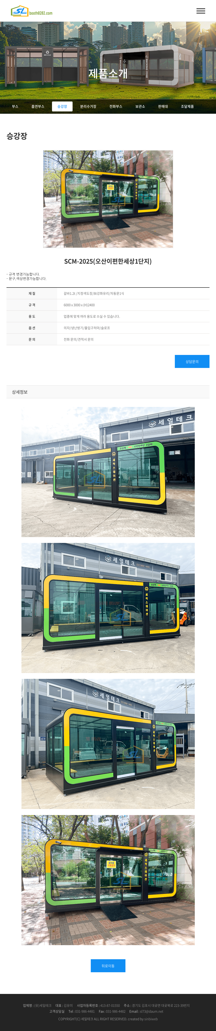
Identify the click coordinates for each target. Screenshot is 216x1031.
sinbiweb (151, 1018)
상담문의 (192, 361)
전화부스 (115, 106)
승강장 (62, 106)
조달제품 (187, 106)
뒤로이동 (108, 965)
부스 (15, 106)
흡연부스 (37, 106)
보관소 (140, 106)
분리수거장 (88, 106)
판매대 (163, 106)
